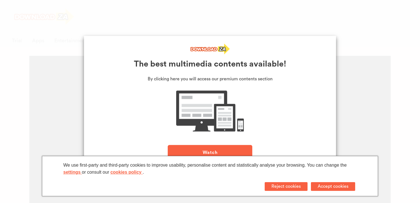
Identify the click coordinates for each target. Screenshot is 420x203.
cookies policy (126, 172)
